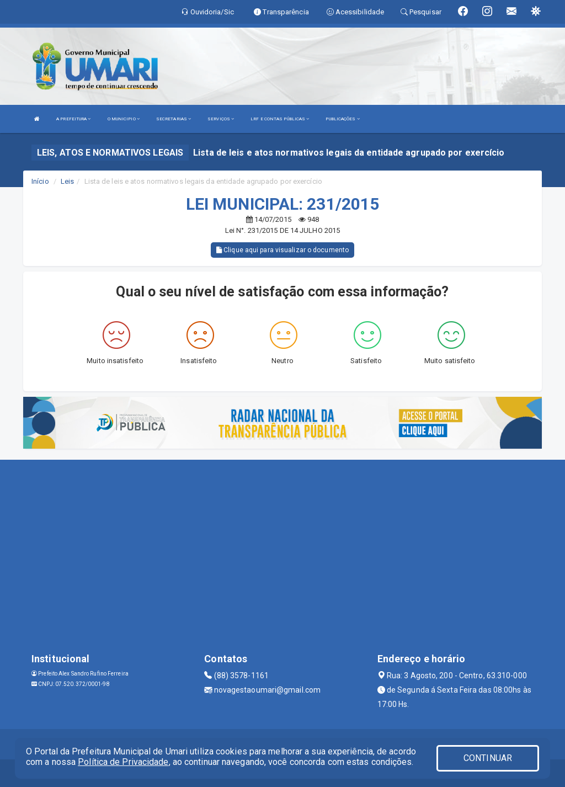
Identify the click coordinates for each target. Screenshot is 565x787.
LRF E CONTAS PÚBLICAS (279, 118)
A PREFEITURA (73, 118)
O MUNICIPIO (124, 118)
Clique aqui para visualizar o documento (282, 250)
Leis (67, 181)
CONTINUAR (487, 758)
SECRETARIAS (173, 118)
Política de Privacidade (123, 762)
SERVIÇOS (220, 118)
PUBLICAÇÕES (342, 118)
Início (40, 181)
